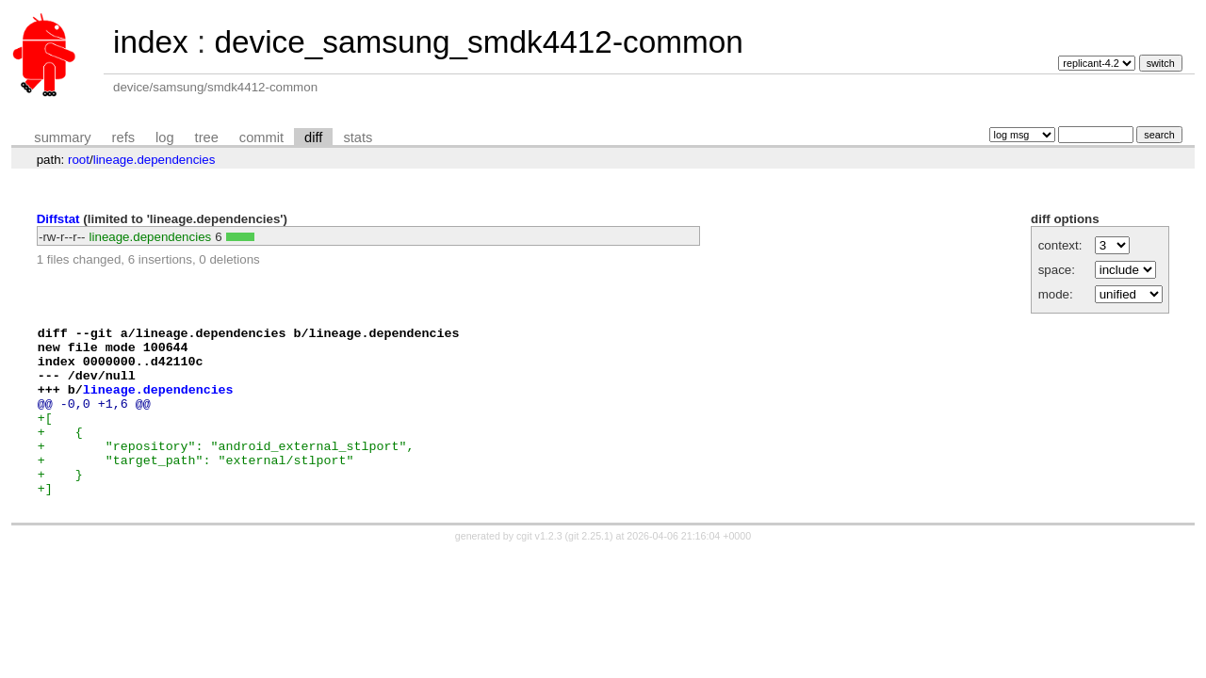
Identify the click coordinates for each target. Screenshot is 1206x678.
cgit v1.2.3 (539, 569)
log (164, 137)
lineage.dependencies (154, 160)
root (79, 160)
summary (62, 137)
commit (261, 137)
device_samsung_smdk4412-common (478, 41)
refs (123, 137)
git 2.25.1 (589, 569)
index (150, 41)
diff (313, 137)
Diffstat (58, 219)
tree (207, 137)
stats (357, 137)
